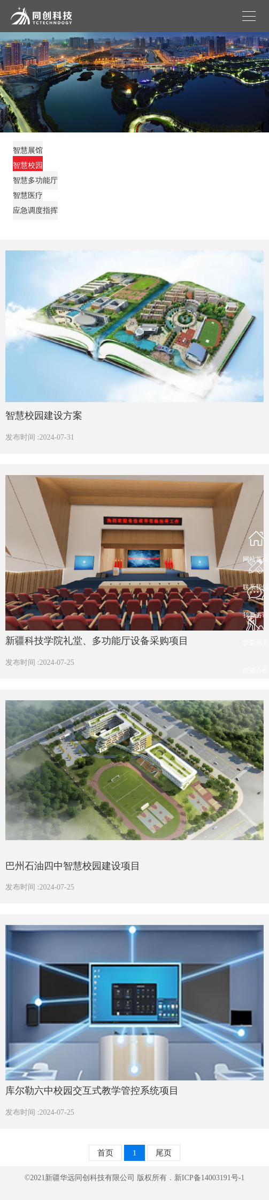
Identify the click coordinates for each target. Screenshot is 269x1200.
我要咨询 (255, 612)
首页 (105, 1153)
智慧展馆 (28, 150)
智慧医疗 (28, 195)
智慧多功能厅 (35, 180)
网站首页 (255, 556)
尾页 (164, 1153)
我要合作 (255, 668)
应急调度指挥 (35, 210)
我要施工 (255, 640)
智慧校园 (28, 165)
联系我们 (255, 584)
